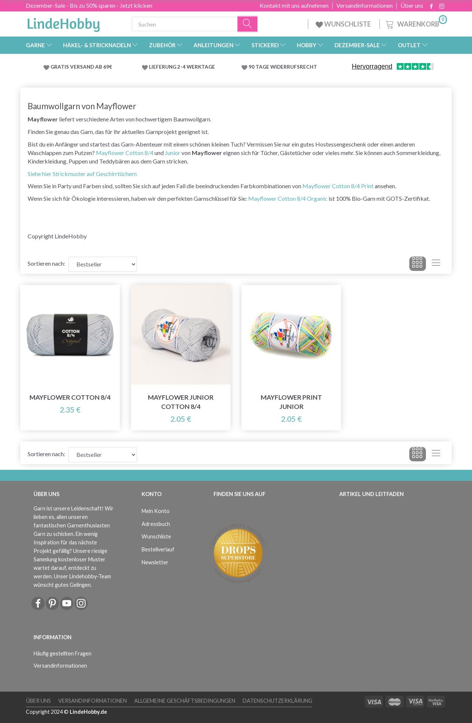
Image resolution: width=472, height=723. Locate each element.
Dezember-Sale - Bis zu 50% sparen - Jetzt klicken (89, 5)
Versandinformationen (364, 5)
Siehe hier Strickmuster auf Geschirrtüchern (82, 173)
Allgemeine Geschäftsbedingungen (184, 701)
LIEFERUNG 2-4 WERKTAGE (182, 67)
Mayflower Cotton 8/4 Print (338, 185)
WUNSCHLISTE (344, 24)
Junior (172, 152)
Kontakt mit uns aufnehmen (294, 5)
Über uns (411, 5)
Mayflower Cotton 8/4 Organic (287, 198)
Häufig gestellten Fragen (62, 653)
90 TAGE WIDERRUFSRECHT (283, 67)
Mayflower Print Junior (291, 401)
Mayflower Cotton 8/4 (124, 152)
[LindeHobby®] (63, 22)
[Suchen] (247, 24)
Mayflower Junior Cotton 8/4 (181, 401)
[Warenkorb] (415, 23)
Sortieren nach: (46, 263)
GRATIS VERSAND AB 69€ (81, 67)
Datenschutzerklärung (277, 701)
